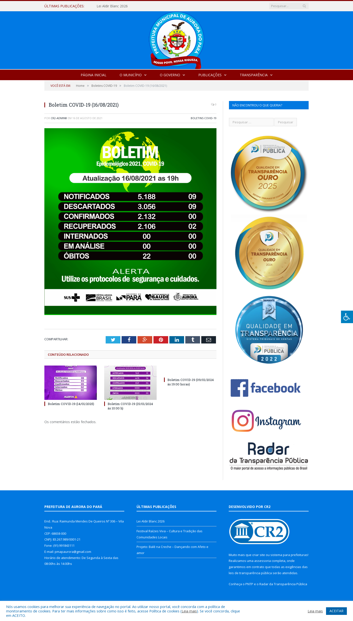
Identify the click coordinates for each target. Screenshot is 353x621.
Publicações (210, 75)
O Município (131, 75)
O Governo (170, 75)
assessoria (262, 560)
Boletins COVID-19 (203, 118)
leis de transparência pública (250, 573)
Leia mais (189, 610)
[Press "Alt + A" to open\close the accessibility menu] (347, 317)
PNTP (249, 584)
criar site (258, 555)
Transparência (254, 75)
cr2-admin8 (59, 118)
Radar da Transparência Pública (283, 584)
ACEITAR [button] (336, 610)
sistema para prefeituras (289, 555)
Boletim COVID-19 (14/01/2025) (71, 404)
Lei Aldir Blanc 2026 (112, 6)
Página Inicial (93, 75)
